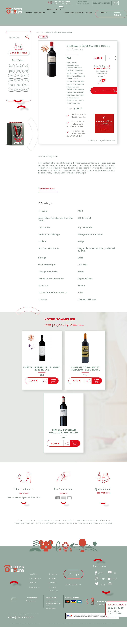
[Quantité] (109, 58)
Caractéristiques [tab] (46, 187)
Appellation (28, 12)
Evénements (53, 574)
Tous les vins (18, 52)
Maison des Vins (39, 12)
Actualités (88, 12)
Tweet (77, 108)
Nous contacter (30, 600)
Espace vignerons (73, 584)
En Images (52, 582)
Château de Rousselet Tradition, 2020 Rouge (85, 368)
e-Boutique (73, 574)
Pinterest (80, 108)
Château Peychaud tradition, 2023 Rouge (63, 431)
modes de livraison (51, 600)
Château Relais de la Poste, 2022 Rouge (41, 368)
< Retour (43, 37)
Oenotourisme (69, 12)
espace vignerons (102, 3)
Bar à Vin (32, 582)
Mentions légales (51, 608)
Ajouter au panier (103, 90)
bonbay (37, 623)
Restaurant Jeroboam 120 (54, 11)
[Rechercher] (18, 37)
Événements (79, 12)
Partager (73, 108)
